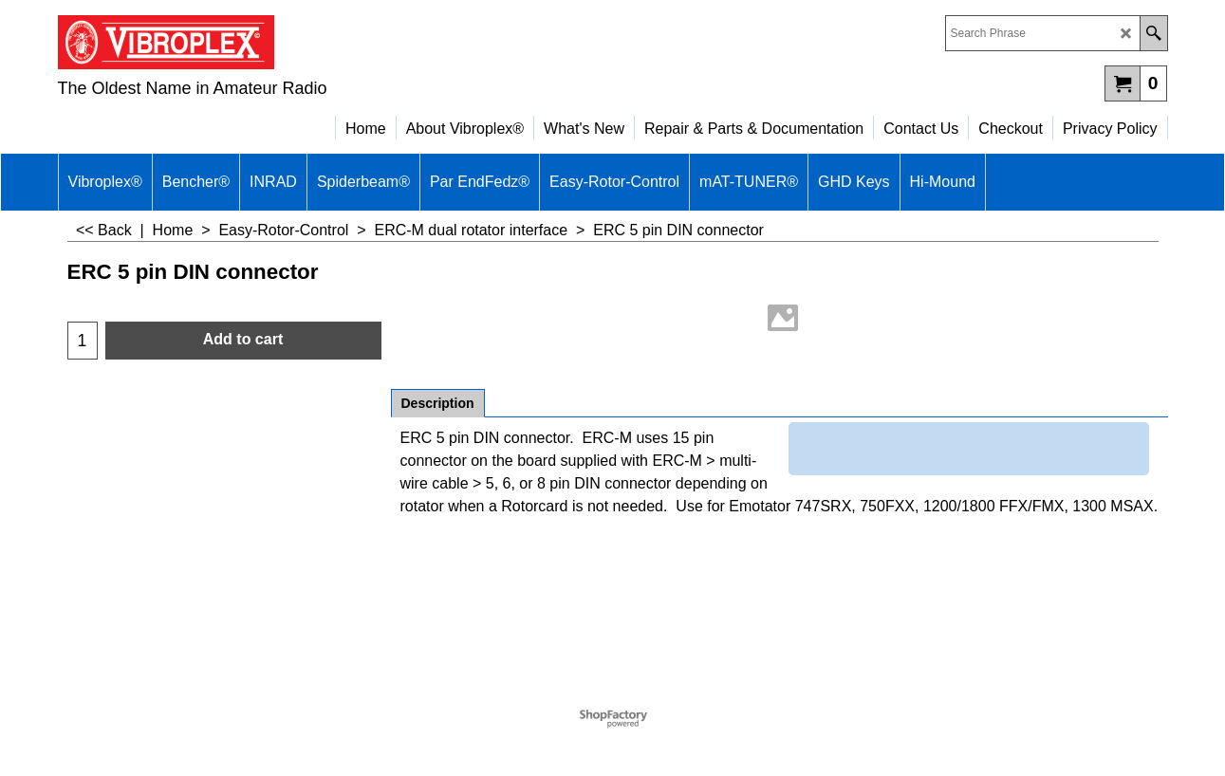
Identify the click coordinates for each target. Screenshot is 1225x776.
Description (437, 403)
